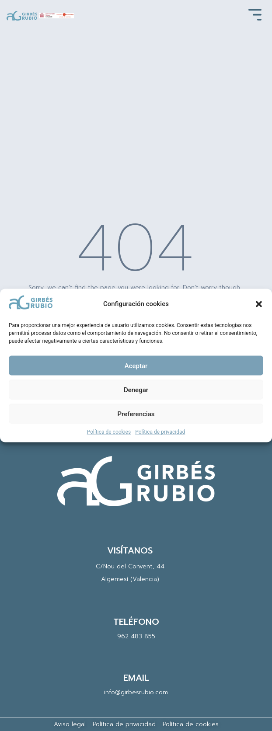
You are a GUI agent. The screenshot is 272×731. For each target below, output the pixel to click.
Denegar (136, 389)
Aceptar (136, 365)
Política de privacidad (160, 432)
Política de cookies (109, 432)
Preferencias (136, 414)
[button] (259, 303)
